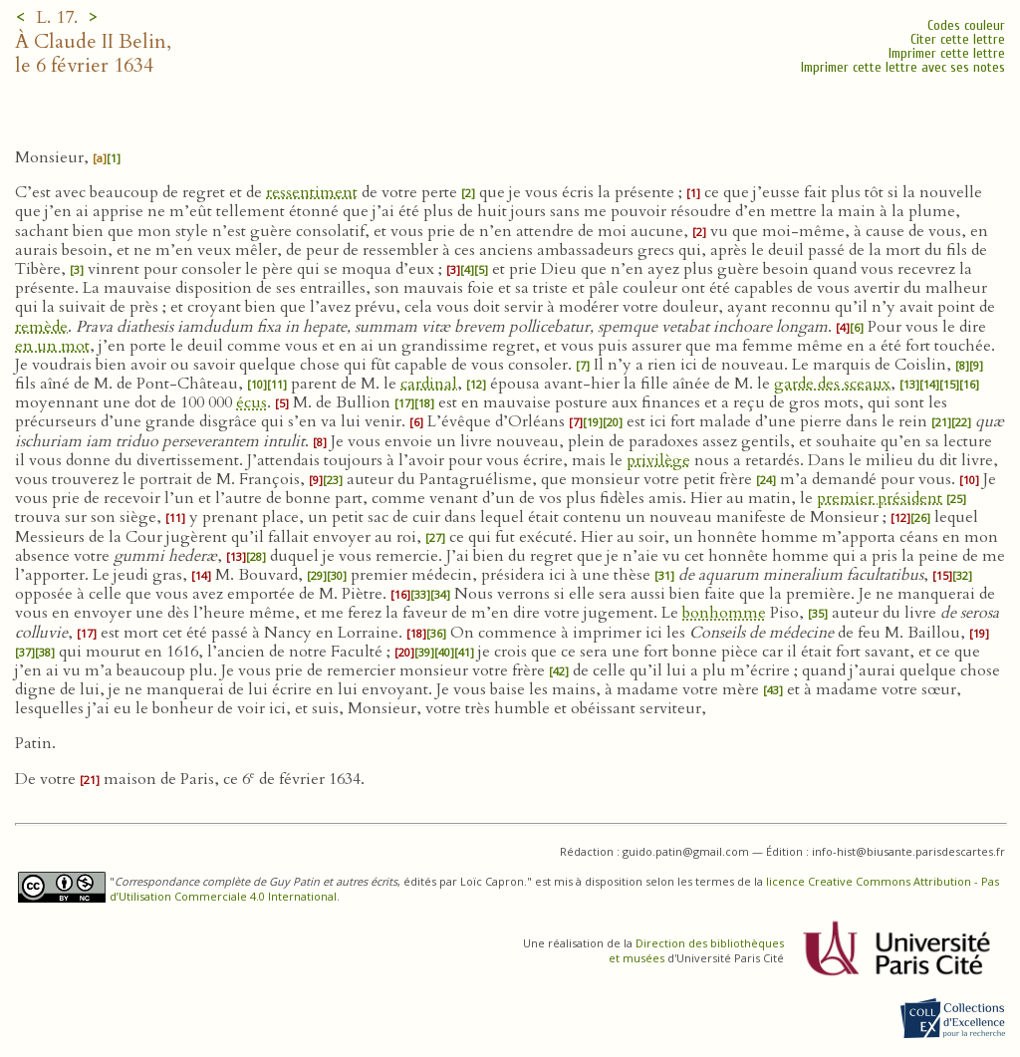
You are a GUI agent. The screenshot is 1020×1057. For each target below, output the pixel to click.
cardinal (428, 384)
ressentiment (312, 192)
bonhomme (724, 613)
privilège (658, 460)
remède (41, 327)
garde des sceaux (832, 384)
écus (251, 402)
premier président (879, 498)
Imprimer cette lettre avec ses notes (903, 67)
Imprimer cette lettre (947, 53)
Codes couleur (966, 25)
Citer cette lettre (957, 39)
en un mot (52, 346)
